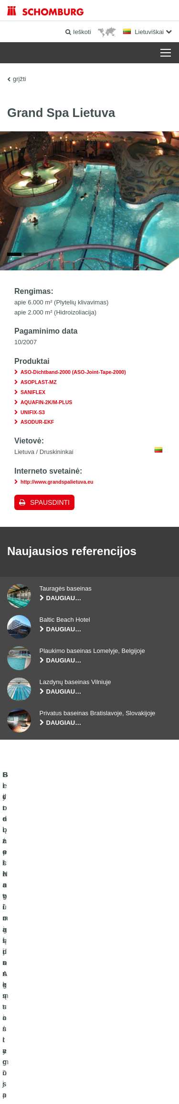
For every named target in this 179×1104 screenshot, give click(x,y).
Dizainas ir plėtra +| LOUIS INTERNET (89, 1085)
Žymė (48, 1056)
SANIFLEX (33, 393)
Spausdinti (50, 503)
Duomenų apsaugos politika (90, 1056)
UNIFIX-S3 (33, 413)
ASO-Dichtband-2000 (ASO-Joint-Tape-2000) (73, 373)
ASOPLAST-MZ (39, 383)
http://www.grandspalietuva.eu (57, 483)
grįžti (19, 78)
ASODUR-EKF (37, 423)
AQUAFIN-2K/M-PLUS (46, 403)
